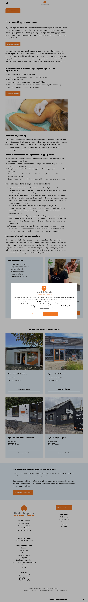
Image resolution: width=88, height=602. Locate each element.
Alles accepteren (50, 314)
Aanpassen (36, 314)
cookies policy (38, 304)
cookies (67, 300)
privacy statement (44, 308)
